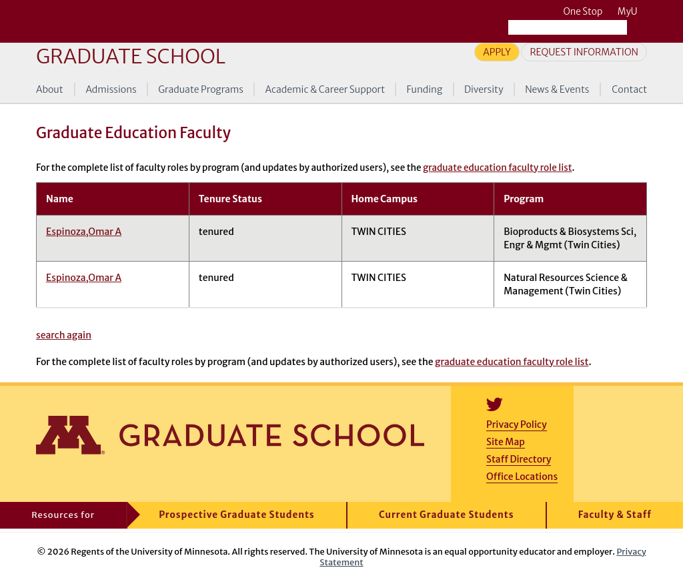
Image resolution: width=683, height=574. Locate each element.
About (49, 89)
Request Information (584, 52)
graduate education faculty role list (497, 168)
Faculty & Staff (615, 515)
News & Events (557, 89)
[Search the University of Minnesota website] (567, 27)
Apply (497, 52)
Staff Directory (518, 459)
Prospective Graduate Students (236, 515)
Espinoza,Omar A (83, 232)
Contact (629, 89)
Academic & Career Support (325, 89)
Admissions (110, 89)
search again (63, 335)
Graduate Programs (200, 89)
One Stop (582, 11)
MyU (632, 11)
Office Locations (522, 477)
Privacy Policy (516, 424)
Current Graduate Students (446, 515)
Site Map (505, 442)
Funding (425, 89)
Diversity (484, 89)
